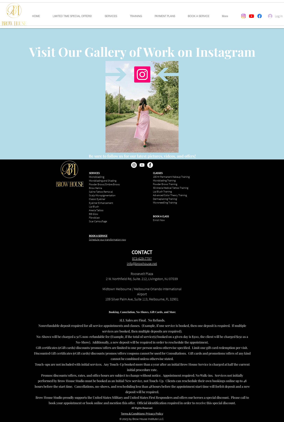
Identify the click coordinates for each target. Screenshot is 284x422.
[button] (114, 16)
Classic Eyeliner (97, 199)
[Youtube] (251, 16)
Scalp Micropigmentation (102, 195)
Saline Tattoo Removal (101, 191)
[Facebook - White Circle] (150, 165)
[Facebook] (259, 16)
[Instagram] (243, 16)
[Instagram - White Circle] (134, 165)
